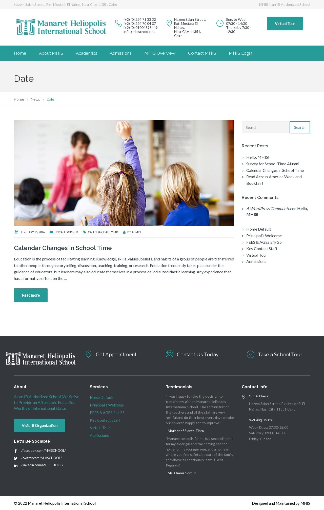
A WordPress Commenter (268, 208)
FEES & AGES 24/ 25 (264, 242)
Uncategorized (66, 232)
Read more (31, 295)
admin (136, 232)
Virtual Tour (285, 23)
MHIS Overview (159, 53)
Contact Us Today (198, 355)
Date (106, 232)
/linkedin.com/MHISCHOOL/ (42, 465)
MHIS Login (240, 53)
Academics (86, 53)
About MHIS (51, 53)
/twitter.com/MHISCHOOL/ (41, 458)
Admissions (121, 53)
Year (114, 232)
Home (20, 53)
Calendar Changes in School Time (63, 248)
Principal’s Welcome (264, 235)
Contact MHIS (202, 53)
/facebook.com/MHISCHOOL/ (43, 450)
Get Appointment (116, 355)
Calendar (95, 232)
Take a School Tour (280, 355)
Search (300, 127)
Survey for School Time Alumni (272, 163)
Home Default (258, 229)
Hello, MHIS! (257, 157)
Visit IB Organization (39, 425)
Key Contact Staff (261, 248)
